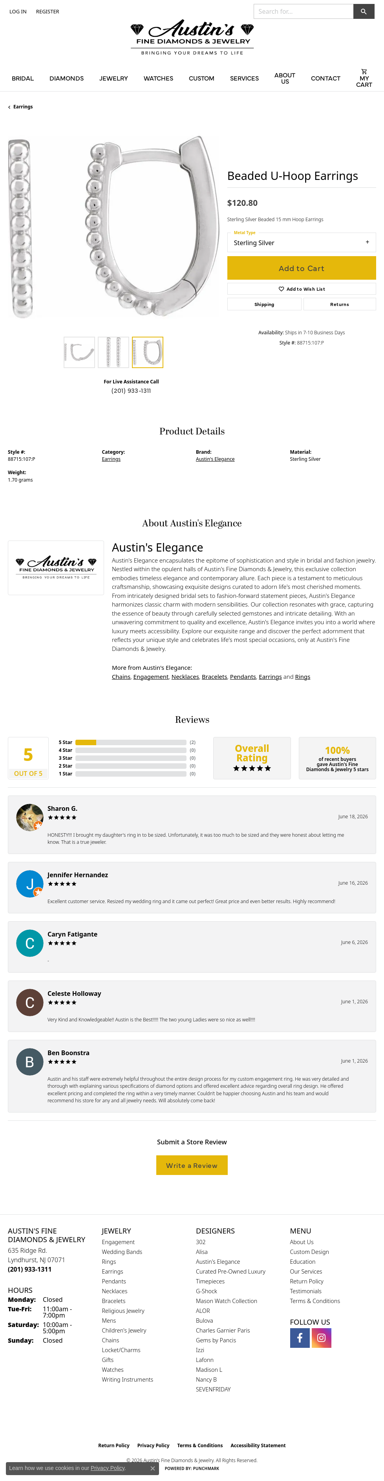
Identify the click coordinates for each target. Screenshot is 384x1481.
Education (303, 1261)
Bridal (23, 77)
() (193, 742)
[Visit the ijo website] (205, 1422)
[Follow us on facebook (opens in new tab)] (300, 1338)
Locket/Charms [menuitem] (121, 1350)
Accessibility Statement (257, 1445)
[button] (17, 11)
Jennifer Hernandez (78, 875)
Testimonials (306, 1291)
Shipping (264, 304)
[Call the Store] (30, 1269)
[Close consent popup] (152, 1468)
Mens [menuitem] (109, 1320)
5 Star (65, 742)
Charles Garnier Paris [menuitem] (223, 1330)
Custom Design (309, 1252)
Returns (339, 304)
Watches (158, 77)
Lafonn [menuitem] (205, 1360)
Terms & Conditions (315, 1301)
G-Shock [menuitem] (206, 1291)
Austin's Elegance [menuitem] (218, 1261)
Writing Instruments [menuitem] (128, 1379)
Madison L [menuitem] (209, 1369)
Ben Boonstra (69, 1052)
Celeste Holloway (74, 993)
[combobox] (304, 11)
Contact (325, 77)
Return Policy (307, 1281)
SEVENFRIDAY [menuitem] (213, 1389)
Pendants (243, 676)
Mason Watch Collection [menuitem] (226, 1301)
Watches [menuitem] (113, 1369)
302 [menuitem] (201, 1242)
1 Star (65, 773)
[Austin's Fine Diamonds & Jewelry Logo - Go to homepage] (192, 38)
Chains (121, 676)
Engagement (151, 676)
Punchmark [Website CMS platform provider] (206, 1468)
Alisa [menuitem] (202, 1252)
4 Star (65, 750)
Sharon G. (62, 808)
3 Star (65, 758)
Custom (201, 77)
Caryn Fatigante (72, 934)
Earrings (23, 106)
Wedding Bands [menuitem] (122, 1252)
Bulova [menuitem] (204, 1320)
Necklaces (185, 676)
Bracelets (214, 676)
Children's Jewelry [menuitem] (124, 1330)
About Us (284, 77)
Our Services (306, 1271)
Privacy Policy (153, 1445)
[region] (113, 227)
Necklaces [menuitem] (115, 1291)
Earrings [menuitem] (112, 1271)
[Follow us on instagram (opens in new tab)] (321, 1338)
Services (244, 77)
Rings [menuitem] (109, 1261)
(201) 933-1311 (131, 390)
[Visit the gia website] (179, 1422)
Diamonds (66, 77)
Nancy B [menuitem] (206, 1379)
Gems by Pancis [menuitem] (216, 1340)
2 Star (65, 765)
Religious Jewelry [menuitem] (123, 1310)
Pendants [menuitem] (114, 1281)
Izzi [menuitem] (200, 1350)
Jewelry (113, 77)
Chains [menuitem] (110, 1340)
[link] (47, 11)
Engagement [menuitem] (118, 1242)
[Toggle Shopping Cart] (364, 77)
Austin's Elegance (215, 459)
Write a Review (192, 1165)
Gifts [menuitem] (108, 1360)
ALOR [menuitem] (203, 1310)
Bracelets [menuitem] (114, 1301)
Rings (303, 676)
